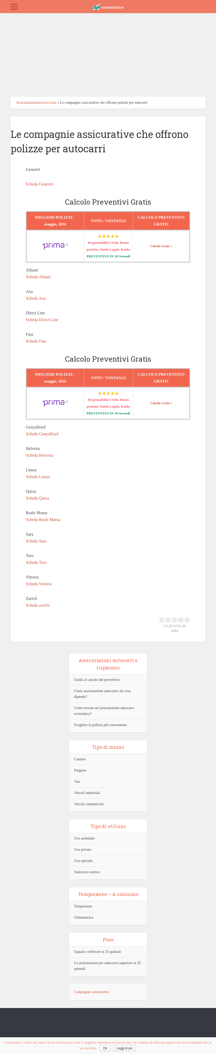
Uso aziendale (84, 838)
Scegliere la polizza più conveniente (100, 725)
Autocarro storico (87, 872)
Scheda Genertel (39, 184)
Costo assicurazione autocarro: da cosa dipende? (102, 694)
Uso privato (82, 850)
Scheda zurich (37, 605)
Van (77, 782)
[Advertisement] (108, 52)
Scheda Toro (36, 562)
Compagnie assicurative (91, 992)
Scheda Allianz (38, 277)
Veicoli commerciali (89, 804)
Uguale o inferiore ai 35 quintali (97, 952)
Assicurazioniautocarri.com (36, 103)
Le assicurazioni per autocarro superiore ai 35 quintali (107, 966)
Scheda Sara (36, 541)
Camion (80, 759)
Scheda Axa (36, 298)
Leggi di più (125, 1048)
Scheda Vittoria (39, 584)
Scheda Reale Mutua (43, 519)
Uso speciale (83, 861)
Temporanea (83, 906)
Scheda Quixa (37, 498)
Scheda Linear (38, 476)
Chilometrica (83, 917)
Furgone (80, 770)
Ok (105, 1048)
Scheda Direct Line (42, 319)
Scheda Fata (36, 341)
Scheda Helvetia (39, 455)
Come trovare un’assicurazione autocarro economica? (104, 711)
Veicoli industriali (87, 793)
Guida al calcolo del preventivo (97, 680)
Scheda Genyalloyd (42, 434)
